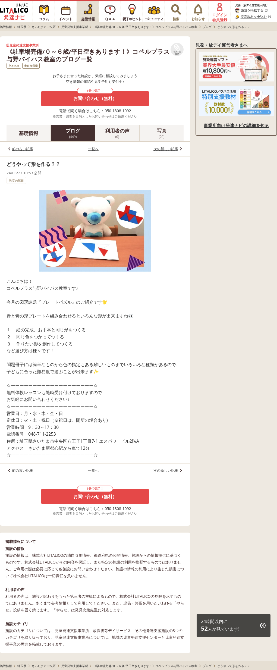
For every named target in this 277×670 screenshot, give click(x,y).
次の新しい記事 (165, 148)
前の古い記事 (22, 148)
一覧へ (93, 148)
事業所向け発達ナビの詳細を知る (236, 125)
